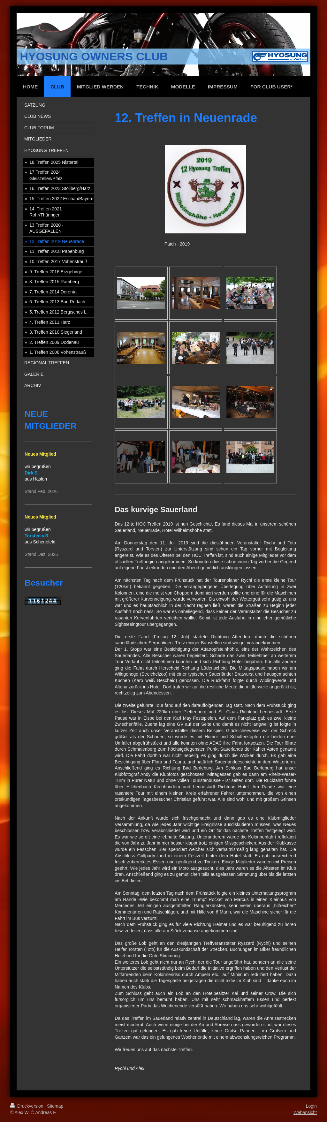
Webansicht (305, 1112)
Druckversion (27, 1106)
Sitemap (55, 1106)
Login (311, 1106)
